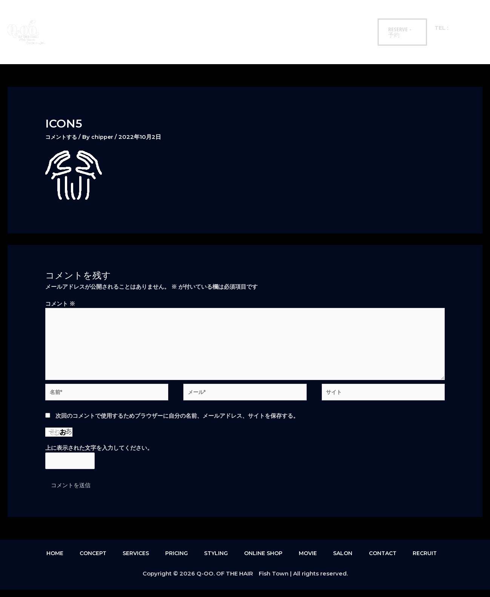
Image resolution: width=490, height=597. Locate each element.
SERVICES (134, 18)
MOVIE (281, 18)
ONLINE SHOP (243, 18)
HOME (66, 18)
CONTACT (344, 18)
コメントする (62, 136)
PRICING (168, 18)
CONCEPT (98, 18)
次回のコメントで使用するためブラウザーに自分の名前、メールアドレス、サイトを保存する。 (177, 421)
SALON (311, 18)
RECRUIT (69, 45)
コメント (60, 303)
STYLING (202, 18)
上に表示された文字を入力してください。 (99, 454)
